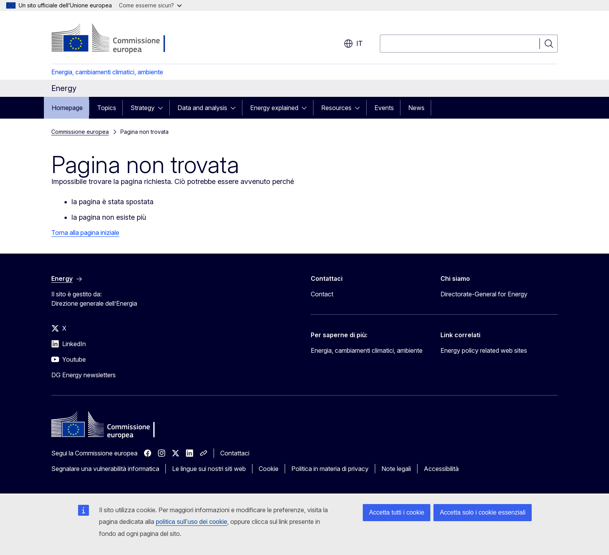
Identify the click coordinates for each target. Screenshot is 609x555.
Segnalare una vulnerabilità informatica (105, 469)
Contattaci (234, 453)
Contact (322, 294)
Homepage (67, 108)
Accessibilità (441, 469)
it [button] (353, 43)
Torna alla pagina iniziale (85, 232)
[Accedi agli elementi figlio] (162, 108)
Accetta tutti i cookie (396, 512)
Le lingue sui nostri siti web (209, 469)
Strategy (142, 108)
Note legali (396, 469)
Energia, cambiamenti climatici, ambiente (107, 72)
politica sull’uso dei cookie (191, 521)
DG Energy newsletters (83, 375)
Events (384, 108)
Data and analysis (202, 108)
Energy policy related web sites (483, 350)
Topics (106, 108)
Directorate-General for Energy (483, 294)
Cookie (268, 469)
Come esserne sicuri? (150, 5)
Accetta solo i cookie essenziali (482, 512)
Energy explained (274, 108)
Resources (336, 108)
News (416, 108)
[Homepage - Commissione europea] (113, 38)
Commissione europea (80, 131)
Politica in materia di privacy (330, 469)
